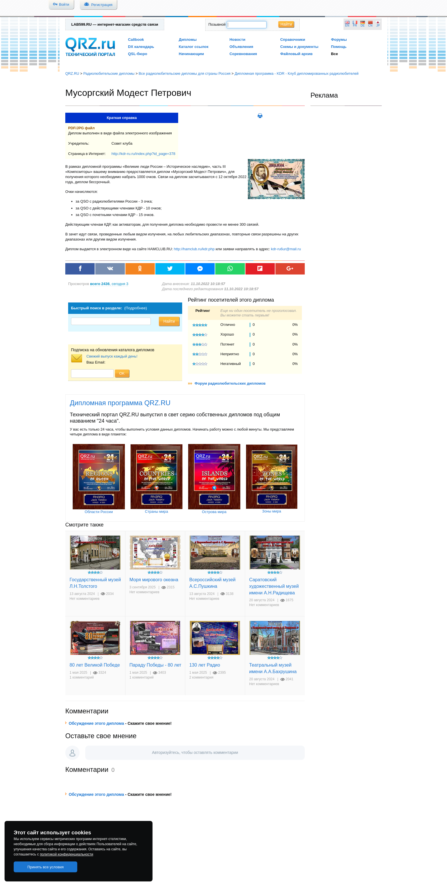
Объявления (241, 47)
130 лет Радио (204, 664)
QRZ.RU (72, 73)
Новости (237, 39)
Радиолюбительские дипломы (109, 73)
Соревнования (243, 54)
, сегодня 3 (109, 284)
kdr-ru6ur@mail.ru (286, 249)
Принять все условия (45, 867)
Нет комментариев (84, 599)
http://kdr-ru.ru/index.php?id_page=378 (143, 154)
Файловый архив (296, 54)
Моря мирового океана (153, 579)
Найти (286, 24)
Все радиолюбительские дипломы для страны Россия (184, 73)
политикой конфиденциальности (66, 854)
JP (378, 25)
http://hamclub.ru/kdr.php (194, 249)
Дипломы (188, 39)
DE (363, 25)
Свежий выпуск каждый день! (111, 356)
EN (347, 25)
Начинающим (191, 54)
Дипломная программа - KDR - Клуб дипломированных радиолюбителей (297, 73)
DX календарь (141, 47)
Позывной (216, 24)
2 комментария (201, 677)
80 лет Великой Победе (95, 664)
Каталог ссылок (193, 47)
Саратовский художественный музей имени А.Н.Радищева (274, 586)
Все (334, 54)
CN (370, 25)
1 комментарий (82, 677)
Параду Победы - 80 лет (155, 664)
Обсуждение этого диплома (96, 723)
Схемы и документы (299, 47)
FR (355, 25)
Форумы (339, 39)
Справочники (292, 39)
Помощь (339, 47)
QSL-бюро (137, 54)
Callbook (136, 39)
